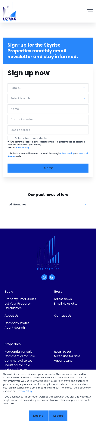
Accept (58, 416)
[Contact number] (48, 119)
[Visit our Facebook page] (44, 277)
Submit (48, 168)
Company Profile (17, 323)
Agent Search (15, 327)
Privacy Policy (22, 147)
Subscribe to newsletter (31, 138)
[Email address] (48, 130)
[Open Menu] (90, 11)
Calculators (13, 308)
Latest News (63, 299)
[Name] (48, 109)
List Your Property (18, 303)
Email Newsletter (66, 303)
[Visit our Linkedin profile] (52, 277)
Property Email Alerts (20, 299)
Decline (38, 416)
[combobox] (47, 88)
